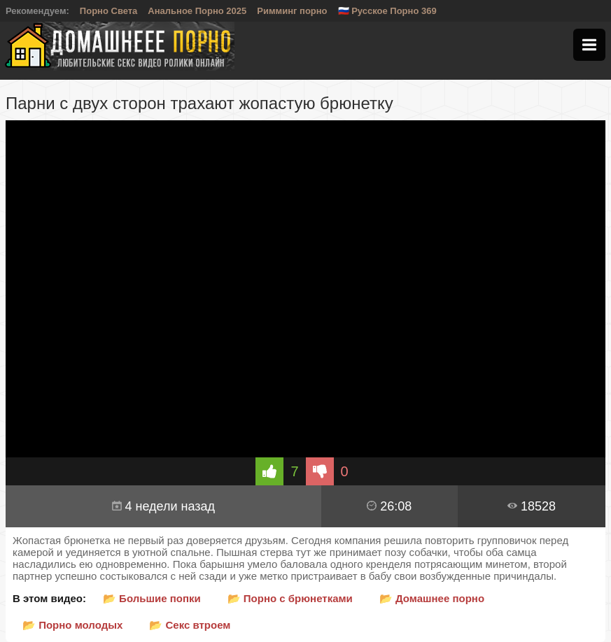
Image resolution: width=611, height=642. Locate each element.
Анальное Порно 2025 (197, 11)
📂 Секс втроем (189, 625)
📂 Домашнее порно (431, 598)
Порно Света (109, 11)
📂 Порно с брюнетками (290, 598)
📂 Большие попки (152, 598)
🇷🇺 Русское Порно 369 (387, 11)
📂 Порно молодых (72, 625)
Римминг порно (292, 11)
